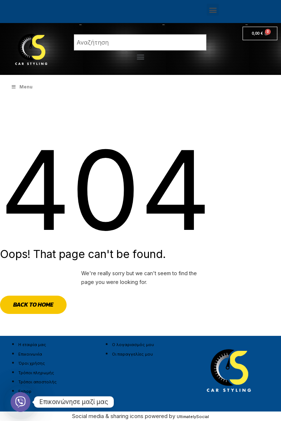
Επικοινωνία (30, 354)
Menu (22, 87)
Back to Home (33, 304)
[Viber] (20, 402)
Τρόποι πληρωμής (36, 372)
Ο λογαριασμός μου (133, 344)
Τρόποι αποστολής (37, 381)
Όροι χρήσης (31, 363)
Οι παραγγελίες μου (132, 354)
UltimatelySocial (193, 416)
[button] (213, 10)
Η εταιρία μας (32, 344)
